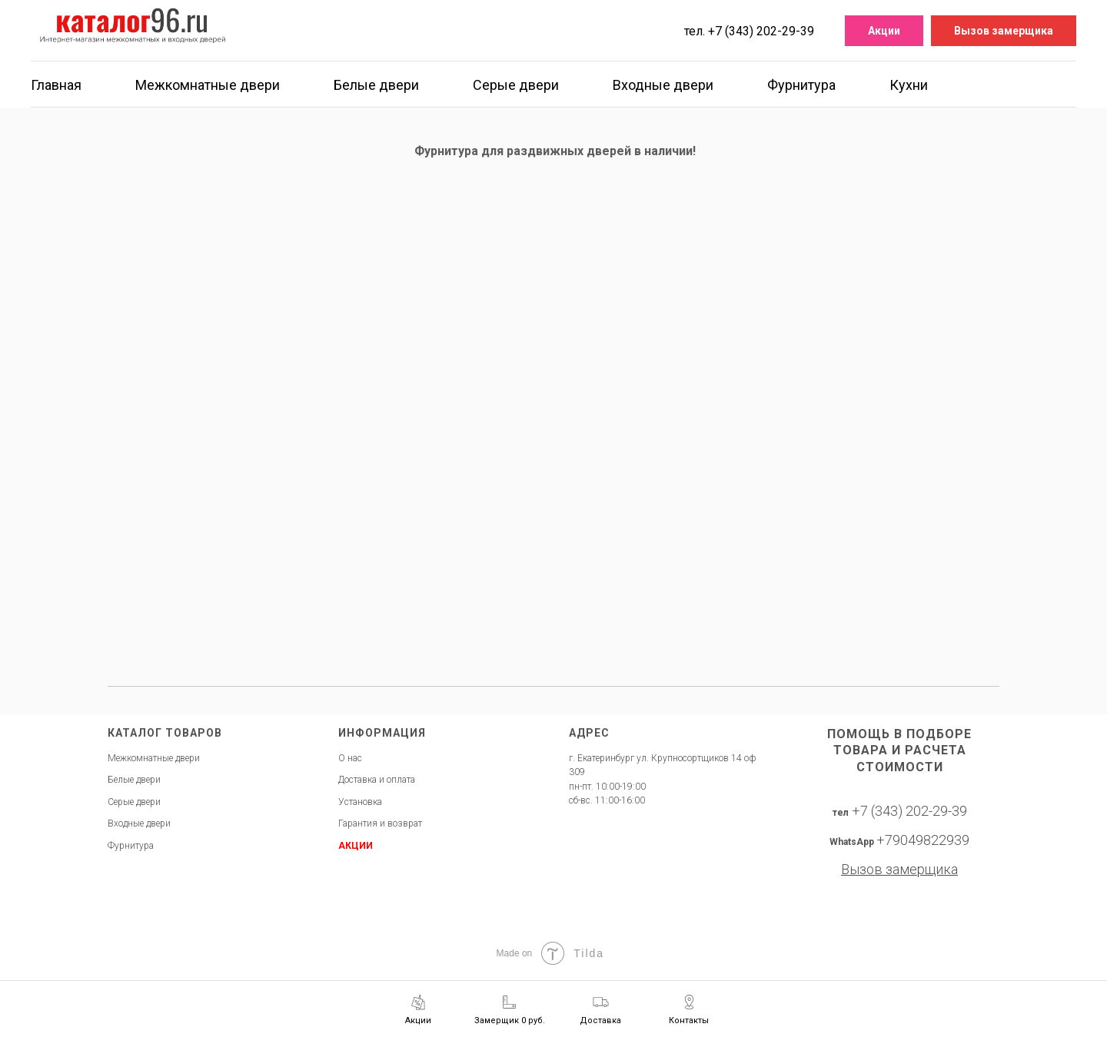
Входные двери (663, 85)
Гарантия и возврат (380, 823)
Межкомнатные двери (207, 85)
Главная (56, 85)
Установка (360, 802)
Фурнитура (131, 845)
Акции (884, 31)
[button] (509, 1009)
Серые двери (516, 85)
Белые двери (376, 85)
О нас (350, 758)
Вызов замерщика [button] (1003, 31)
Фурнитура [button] (801, 85)
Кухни (908, 85)
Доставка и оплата (376, 779)
